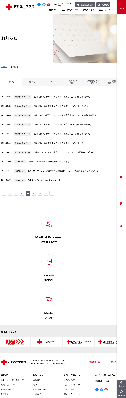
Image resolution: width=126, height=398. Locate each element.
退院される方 (69, 322)
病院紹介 (4, 308)
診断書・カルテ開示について (44, 358)
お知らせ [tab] (32, 82)
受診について (38, 308)
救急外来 (121, 223)
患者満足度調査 (7, 351)
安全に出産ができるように (43, 346)
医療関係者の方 (87, 5)
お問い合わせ (114, 295)
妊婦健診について (40, 341)
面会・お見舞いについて (74, 327)
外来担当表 (37, 327)
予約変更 (121, 201)
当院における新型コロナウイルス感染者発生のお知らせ (58, 143)
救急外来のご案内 (40, 322)
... (10, 193)
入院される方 (69, 313)
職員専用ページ (116, 390)
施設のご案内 (6, 322)
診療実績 (4, 327)
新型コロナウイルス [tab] (114, 82)
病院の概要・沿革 (8, 317)
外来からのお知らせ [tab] (73, 82)
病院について (104, 10)
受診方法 (121, 175)
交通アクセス (93, 295)
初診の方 (36, 313)
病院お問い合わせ (102, 314)
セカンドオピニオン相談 (42, 332)
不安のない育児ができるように (44, 352)
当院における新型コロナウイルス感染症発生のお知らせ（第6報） (63, 97)
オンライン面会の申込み (105, 308)
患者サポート (38, 363)
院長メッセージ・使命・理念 (12, 313)
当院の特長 (5, 336)
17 (28, 193)
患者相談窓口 (38, 336)
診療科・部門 (88, 10)
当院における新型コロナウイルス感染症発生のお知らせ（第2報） (63, 134)
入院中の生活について (73, 317)
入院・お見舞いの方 (70, 10)
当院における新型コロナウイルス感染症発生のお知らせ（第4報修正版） (66, 115)
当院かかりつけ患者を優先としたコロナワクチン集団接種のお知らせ (64, 152)
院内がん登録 (6, 367)
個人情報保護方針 (8, 346)
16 (22, 193)
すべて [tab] (11, 82)
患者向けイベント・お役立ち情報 (12, 377)
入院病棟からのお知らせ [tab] (93, 82)
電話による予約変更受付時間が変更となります (49, 162)
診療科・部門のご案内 (73, 333)
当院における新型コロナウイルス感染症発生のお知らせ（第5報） (63, 106)
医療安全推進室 (7, 356)
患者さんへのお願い (9, 332)
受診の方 (53, 10)
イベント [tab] (52, 82)
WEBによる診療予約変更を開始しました (46, 180)
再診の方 (36, 317)
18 (34, 193)
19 (40, 193)
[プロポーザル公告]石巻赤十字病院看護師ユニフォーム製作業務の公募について (63, 171)
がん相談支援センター (10, 372)
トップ (4, 67)
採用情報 (105, 5)
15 (16, 193)
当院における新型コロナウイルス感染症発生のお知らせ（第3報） (63, 124)
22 (52, 193)
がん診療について (8, 362)
